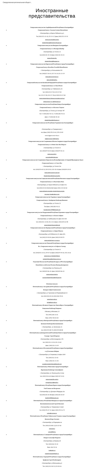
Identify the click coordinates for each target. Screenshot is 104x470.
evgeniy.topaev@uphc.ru (52, 453)
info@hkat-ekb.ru (52, 302)
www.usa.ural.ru (51, 154)
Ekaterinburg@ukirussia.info (52, 176)
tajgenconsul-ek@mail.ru (52, 138)
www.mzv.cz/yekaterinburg (52, 256)
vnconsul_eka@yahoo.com (52, 194)
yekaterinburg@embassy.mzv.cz (52, 259)
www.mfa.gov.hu (52, 58)
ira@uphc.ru (52, 450)
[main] (52, 13)
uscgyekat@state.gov (52, 157)
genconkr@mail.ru (52, 80)
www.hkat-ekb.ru (52, 299)
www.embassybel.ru (52, 274)
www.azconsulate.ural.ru (52, 39)
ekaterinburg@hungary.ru (52, 61)
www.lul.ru (52, 428)
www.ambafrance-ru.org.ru (52, 240)
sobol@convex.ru (52, 413)
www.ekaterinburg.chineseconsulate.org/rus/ (52, 98)
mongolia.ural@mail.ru (52, 382)
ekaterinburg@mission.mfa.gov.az (51, 42)
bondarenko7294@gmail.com (52, 209)
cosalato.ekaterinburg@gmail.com (52, 364)
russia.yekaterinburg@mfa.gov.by (51, 277)
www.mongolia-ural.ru (52, 379)
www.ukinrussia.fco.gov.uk (52, 172)
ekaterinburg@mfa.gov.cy (52, 120)
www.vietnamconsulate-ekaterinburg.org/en (52, 191)
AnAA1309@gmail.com (52, 398)
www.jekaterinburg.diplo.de (52, 225)
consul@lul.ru (52, 432)
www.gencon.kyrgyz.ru (51, 76)
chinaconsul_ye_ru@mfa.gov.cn (52, 101)
